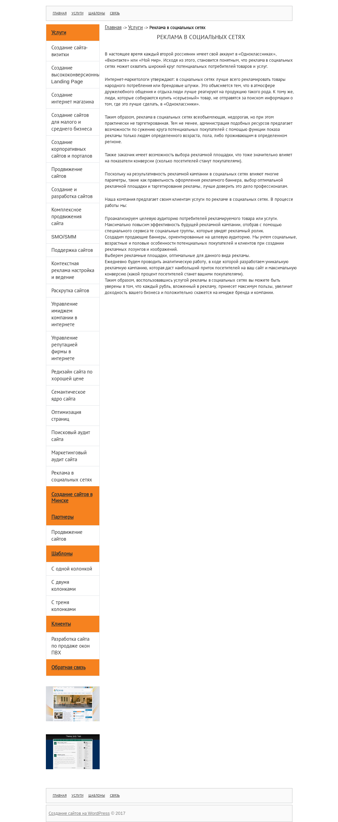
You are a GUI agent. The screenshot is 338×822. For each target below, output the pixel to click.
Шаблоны (96, 13)
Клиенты (61, 624)
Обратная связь (68, 667)
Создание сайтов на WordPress (79, 813)
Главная (60, 13)
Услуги (78, 13)
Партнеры (62, 517)
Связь (115, 13)
